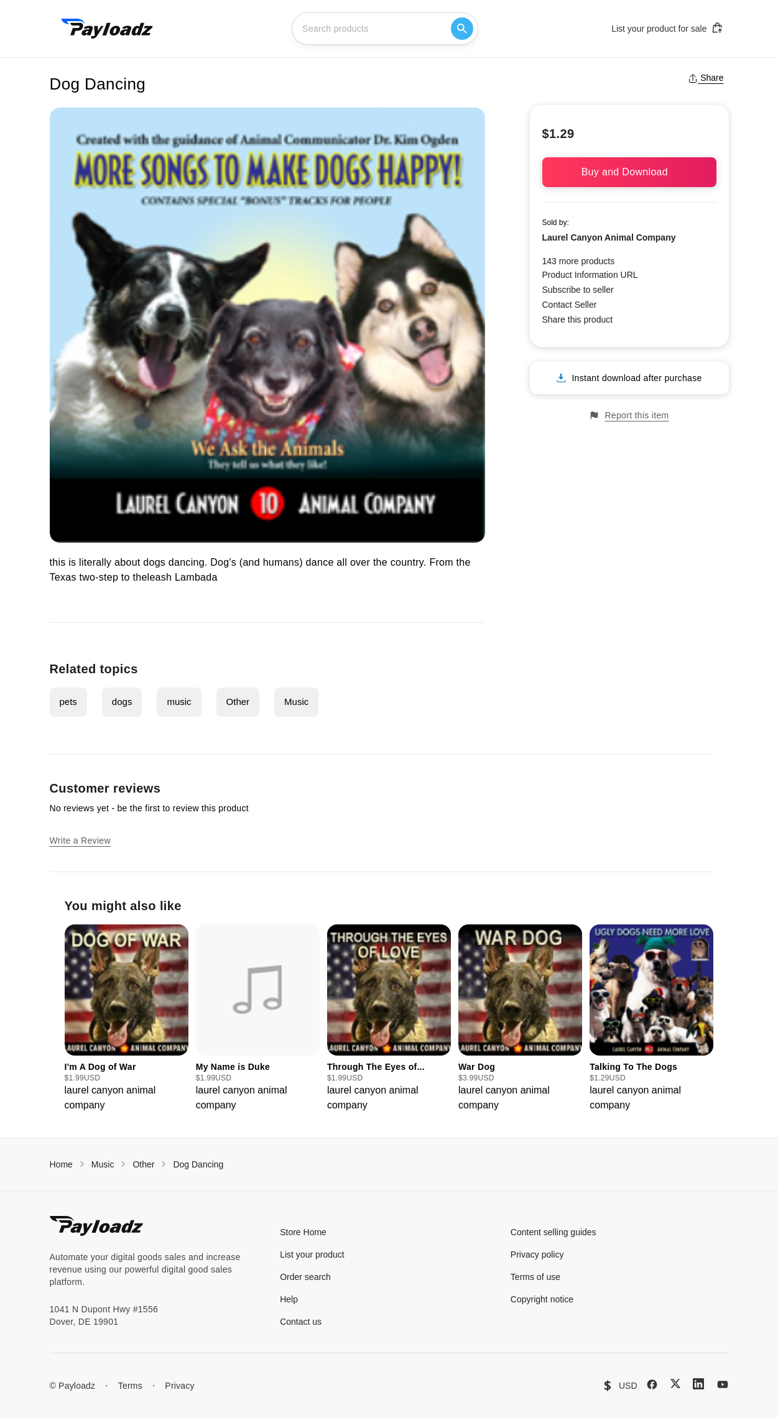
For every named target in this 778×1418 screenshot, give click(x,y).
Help (289, 1299)
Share (705, 78)
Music (296, 701)
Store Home (303, 1232)
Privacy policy (537, 1254)
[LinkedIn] (698, 1383)
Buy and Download (629, 172)
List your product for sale (667, 28)
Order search (305, 1277)
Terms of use (535, 1277)
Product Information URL (590, 275)
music (179, 701)
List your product (312, 1254)
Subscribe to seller (578, 290)
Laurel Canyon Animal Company (609, 237)
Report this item (629, 415)
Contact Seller (569, 305)
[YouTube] (722, 1384)
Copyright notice (542, 1299)
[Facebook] (652, 1384)
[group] (126, 1018)
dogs (122, 701)
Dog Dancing (198, 1164)
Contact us (301, 1322)
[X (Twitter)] (675, 1383)
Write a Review (80, 840)
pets (68, 701)
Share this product (577, 320)
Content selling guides (553, 1232)
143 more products (578, 261)
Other (238, 701)
